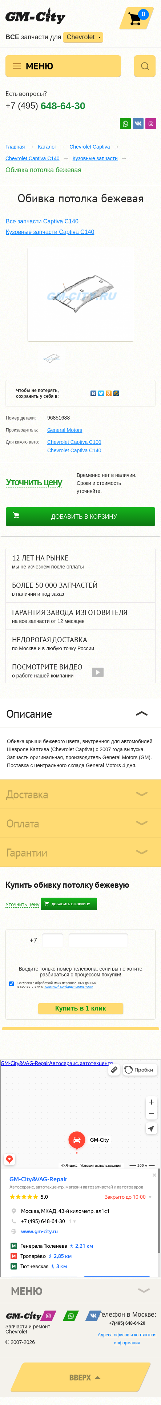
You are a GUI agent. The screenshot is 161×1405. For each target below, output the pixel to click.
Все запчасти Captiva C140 (42, 221)
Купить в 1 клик (80, 1008)
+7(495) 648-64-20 (127, 1323)
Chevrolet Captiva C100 (74, 442)
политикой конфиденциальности (68, 986)
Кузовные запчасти (95, 158)
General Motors (64, 430)
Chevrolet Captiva (89, 147)
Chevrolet (80, 37)
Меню (39, 66)
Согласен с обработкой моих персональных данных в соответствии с (56, 984)
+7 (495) (45, 105)
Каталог (47, 147)
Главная (15, 147)
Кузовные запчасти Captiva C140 (50, 232)
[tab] (80, 713)
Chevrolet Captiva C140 (32, 158)
